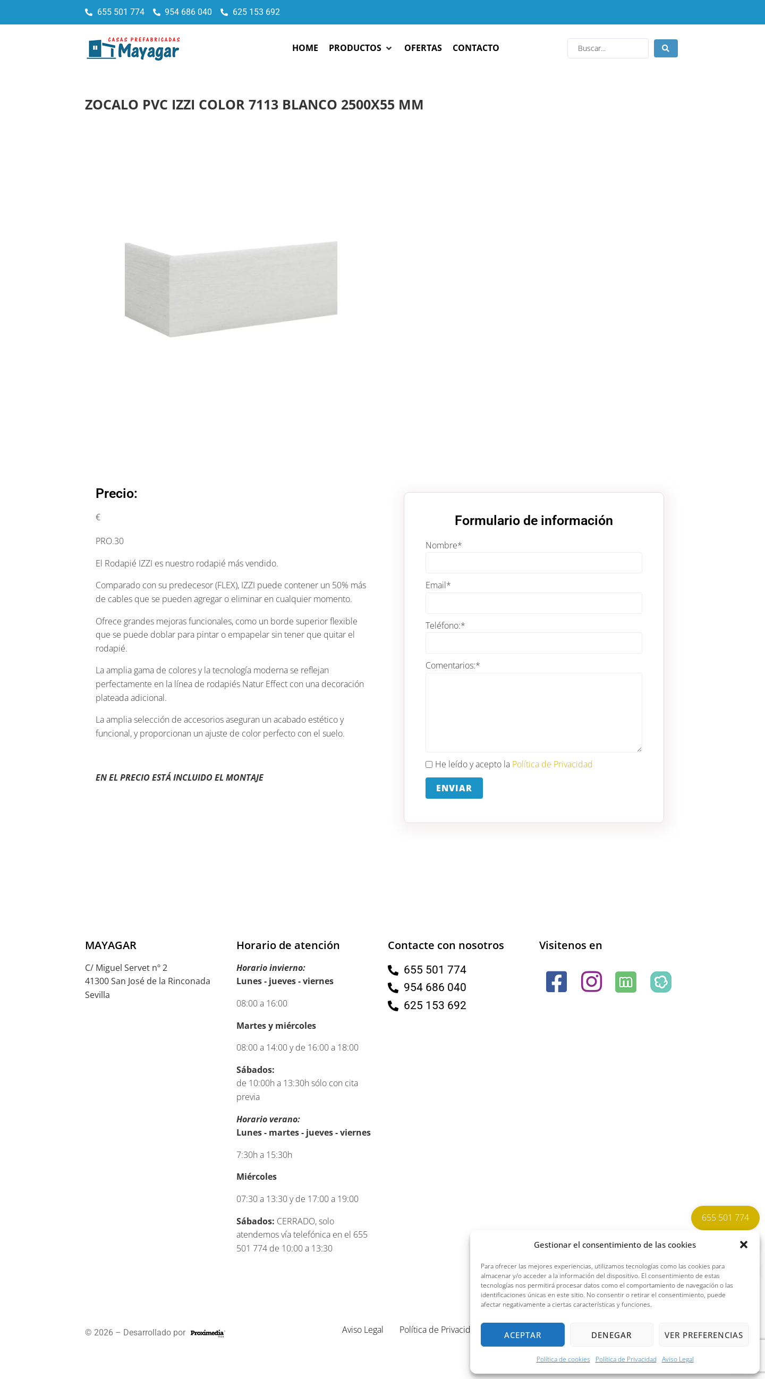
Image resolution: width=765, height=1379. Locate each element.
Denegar (611, 1335)
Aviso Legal (678, 1359)
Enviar (454, 788)
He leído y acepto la (509, 765)
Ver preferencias (704, 1335)
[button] (743, 1244)
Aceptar (522, 1335)
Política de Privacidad (626, 1359)
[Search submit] (666, 48)
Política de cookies (563, 1359)
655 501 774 (725, 1217)
